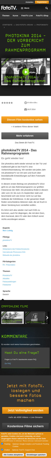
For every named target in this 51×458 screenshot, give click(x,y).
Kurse (15, 16)
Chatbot (7, 450)
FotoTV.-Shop (42, 16)
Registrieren (42, 2)
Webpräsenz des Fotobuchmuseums (16, 249)
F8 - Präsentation (9, 265)
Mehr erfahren (24, 135)
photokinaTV (7, 240)
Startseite (7, 25)
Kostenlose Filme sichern (25, 426)
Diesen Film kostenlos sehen (25, 119)
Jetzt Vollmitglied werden (25, 410)
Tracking (7, 444)
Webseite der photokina (11, 255)
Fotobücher (7, 285)
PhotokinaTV (7, 275)
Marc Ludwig (8, 231)
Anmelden (29, 2)
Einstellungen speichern (36, 455)
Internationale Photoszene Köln (14, 252)
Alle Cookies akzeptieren (13, 455)
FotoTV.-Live (27, 16)
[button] (25, 72)
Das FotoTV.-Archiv (24, 25)
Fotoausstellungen (9, 282)
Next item (47, 318)
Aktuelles (6, 279)
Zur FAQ (8, 363)
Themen (6, 16)
